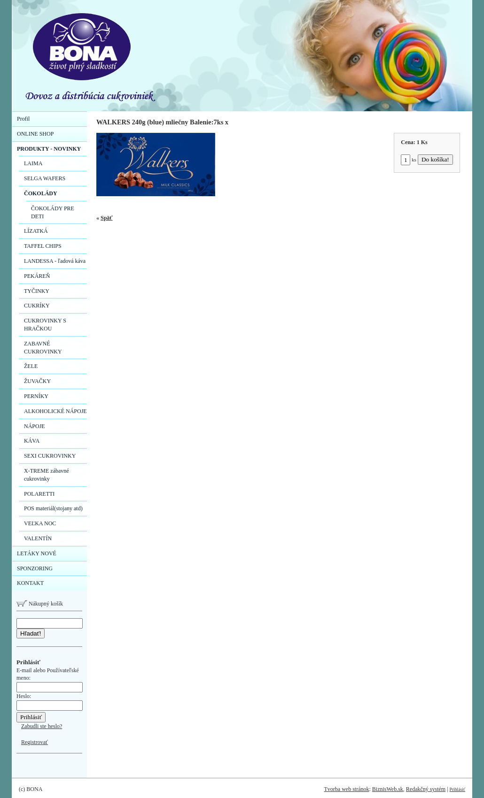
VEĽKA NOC (40, 523)
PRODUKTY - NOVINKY (49, 149)
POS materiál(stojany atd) (53, 508)
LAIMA (33, 163)
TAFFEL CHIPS (43, 246)
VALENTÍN (38, 538)
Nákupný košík (39, 603)
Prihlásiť (457, 789)
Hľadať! (30, 633)
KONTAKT (30, 583)
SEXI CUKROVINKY (50, 456)
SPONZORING (35, 568)
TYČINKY (36, 291)
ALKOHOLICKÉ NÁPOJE (55, 411)
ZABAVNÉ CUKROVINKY (43, 347)
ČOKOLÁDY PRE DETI (52, 212)
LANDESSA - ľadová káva (55, 261)
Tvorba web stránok (346, 789)
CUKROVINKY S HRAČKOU (45, 324)
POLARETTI (39, 494)
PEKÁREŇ (37, 276)
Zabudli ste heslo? (41, 726)
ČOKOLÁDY (40, 193)
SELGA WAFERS (44, 178)
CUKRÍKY (37, 305)
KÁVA (31, 440)
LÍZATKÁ (36, 231)
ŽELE (31, 366)
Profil (23, 118)
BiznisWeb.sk (387, 789)
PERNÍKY (36, 396)
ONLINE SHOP (35, 133)
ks (408, 159)
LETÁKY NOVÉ (36, 553)
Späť (107, 218)
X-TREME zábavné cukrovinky (46, 475)
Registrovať (34, 742)
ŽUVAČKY (37, 381)
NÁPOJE (34, 426)
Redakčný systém (425, 789)
